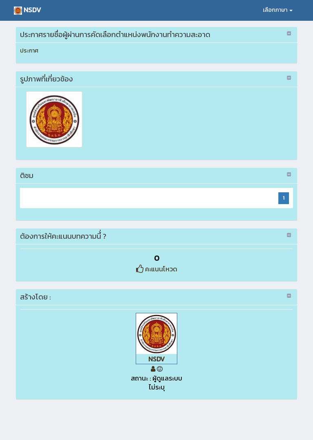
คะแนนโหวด (156, 269)
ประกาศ (29, 50)
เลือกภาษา (278, 10)
